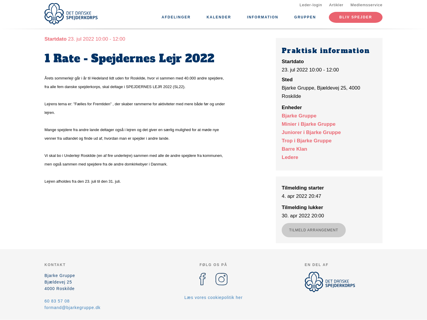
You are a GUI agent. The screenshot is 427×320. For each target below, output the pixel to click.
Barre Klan (294, 149)
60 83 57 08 (57, 301)
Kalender (219, 17)
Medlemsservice (366, 5)
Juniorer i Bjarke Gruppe (311, 132)
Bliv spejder (355, 17)
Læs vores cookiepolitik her (213, 297)
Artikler (336, 5)
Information (262, 17)
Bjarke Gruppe (299, 116)
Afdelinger (176, 17)
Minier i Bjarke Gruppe (308, 124)
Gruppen (305, 17)
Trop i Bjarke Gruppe (307, 141)
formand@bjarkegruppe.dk (72, 307)
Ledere (290, 157)
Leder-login (310, 5)
